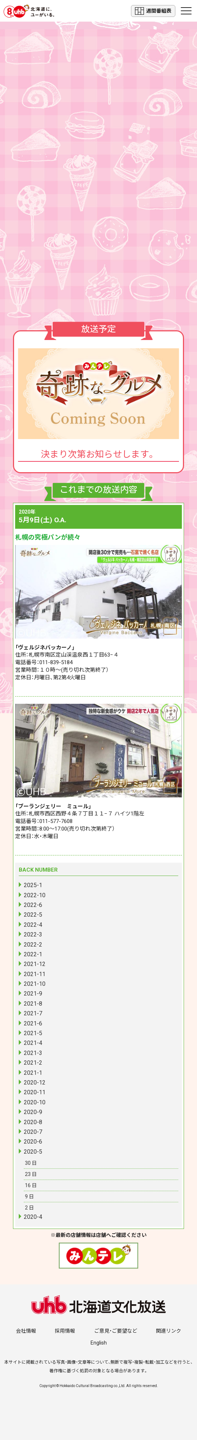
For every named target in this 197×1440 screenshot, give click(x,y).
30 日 (31, 1163)
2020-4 (33, 1216)
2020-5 (33, 1151)
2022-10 (34, 895)
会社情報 (26, 1331)
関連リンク (168, 1331)
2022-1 (33, 954)
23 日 (31, 1174)
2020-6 (33, 1141)
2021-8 (33, 1003)
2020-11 (34, 1092)
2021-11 (34, 974)
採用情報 (65, 1331)
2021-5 (33, 1033)
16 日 (31, 1185)
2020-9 (33, 1112)
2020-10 (34, 1102)
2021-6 (33, 1023)
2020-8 (33, 1122)
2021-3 (33, 1053)
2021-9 (33, 993)
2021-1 (33, 1072)
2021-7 (33, 1013)
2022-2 (33, 944)
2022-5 (33, 914)
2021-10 (34, 983)
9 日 (29, 1196)
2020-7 (33, 1131)
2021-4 (33, 1042)
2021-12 (34, 964)
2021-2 (33, 1062)
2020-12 (34, 1082)
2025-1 (33, 885)
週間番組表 (153, 11)
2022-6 (33, 905)
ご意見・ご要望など (115, 1331)
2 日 (29, 1208)
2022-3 (33, 934)
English (99, 1343)
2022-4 (33, 924)
